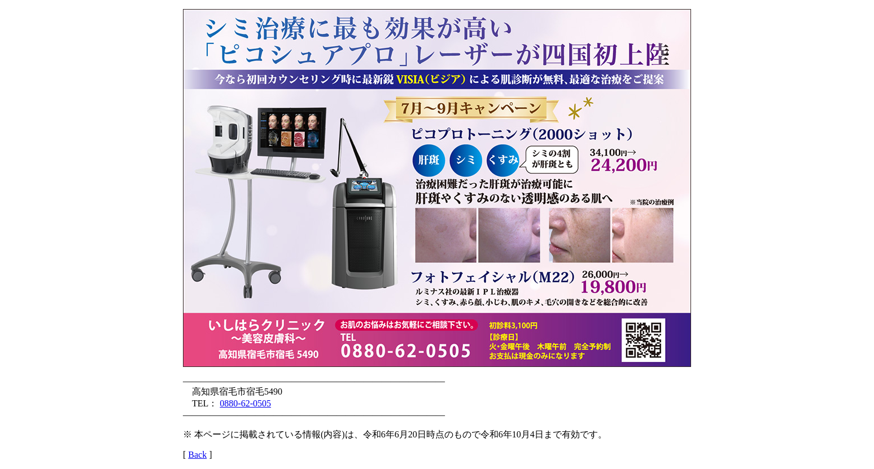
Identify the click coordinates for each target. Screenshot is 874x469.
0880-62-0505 (245, 403)
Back (197, 454)
